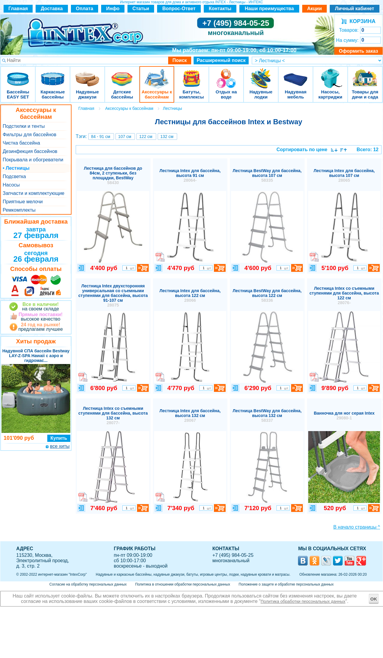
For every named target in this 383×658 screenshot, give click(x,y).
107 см (124, 136)
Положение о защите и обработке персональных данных (286, 584)
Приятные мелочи (23, 201)
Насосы (11, 184)
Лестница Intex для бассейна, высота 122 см (190, 295)
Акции (314, 8)
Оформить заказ (358, 51)
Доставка (52, 8)
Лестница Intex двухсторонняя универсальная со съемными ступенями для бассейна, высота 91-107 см (113, 295)
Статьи (141, 8)
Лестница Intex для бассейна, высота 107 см (344, 175)
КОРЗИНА (361, 21)
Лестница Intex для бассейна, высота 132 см (190, 415)
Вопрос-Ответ (179, 8)
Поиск (179, 60)
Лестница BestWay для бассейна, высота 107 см (267, 175)
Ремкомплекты (19, 210)
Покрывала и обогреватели (33, 159)
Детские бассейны (122, 74)
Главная (18, 8)
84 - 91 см (100, 136)
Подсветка (14, 176)
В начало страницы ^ (356, 527)
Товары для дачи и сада (365, 74)
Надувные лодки (260, 74)
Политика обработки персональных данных (303, 601)
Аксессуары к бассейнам (157, 74)
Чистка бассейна (21, 142)
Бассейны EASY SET (18, 74)
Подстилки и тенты (24, 126)
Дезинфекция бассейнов (30, 151)
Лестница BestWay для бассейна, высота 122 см (267, 295)
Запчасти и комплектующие (33, 193)
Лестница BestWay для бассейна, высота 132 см (267, 415)
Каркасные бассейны (52, 74)
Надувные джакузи (87, 74)
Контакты (220, 8)
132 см (167, 136)
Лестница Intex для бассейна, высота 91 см (190, 175)
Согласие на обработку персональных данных (88, 584)
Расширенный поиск (221, 60)
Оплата (84, 8)
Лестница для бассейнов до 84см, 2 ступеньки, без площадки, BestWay (113, 175)
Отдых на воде (226, 74)
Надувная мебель (295, 74)
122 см (145, 136)
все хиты (59, 446)
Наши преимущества (269, 8)
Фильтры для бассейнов (29, 134)
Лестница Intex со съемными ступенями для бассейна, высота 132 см (113, 415)
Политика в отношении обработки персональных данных (182, 584)
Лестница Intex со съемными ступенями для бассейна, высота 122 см (344, 295)
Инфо (113, 8)
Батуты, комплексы (191, 74)
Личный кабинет (354, 8)
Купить (59, 438)
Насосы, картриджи (330, 74)
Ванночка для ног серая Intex (344, 415)
